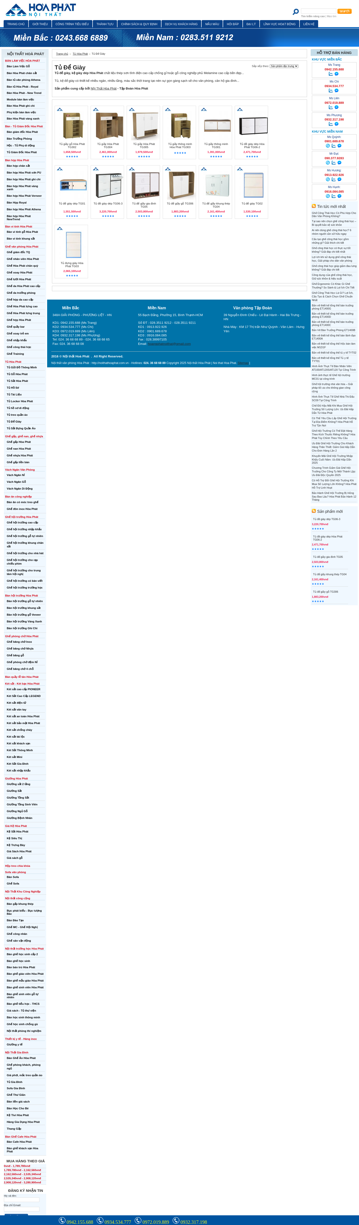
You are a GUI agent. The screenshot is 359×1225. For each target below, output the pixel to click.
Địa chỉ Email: (12, 1205)
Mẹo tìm (331, 16)
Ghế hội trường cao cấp (22, 522)
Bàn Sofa (13, 877)
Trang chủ (62, 53)
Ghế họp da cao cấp (20, 299)
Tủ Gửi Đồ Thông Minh (22, 367)
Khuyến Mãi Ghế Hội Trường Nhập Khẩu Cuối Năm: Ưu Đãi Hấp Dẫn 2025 (332, 459)
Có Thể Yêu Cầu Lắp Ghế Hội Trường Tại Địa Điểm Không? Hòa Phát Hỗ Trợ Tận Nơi (334, 422)
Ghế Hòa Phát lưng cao (22, 306)
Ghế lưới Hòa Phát (19, 279)
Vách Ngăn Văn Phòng (20, 469)
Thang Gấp (14, 1128)
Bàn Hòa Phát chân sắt (22, 73)
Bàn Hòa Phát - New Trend (24, 92)
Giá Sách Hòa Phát (19, 851)
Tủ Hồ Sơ (13, 387)
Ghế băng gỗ (15, 655)
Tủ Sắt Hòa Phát (17, 380)
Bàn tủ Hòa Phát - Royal (22, 86)
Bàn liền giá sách (18, 1101)
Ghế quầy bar (16, 326)
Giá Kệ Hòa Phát (16, 825)
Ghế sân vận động (19, 940)
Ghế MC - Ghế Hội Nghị (22, 927)
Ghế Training (15, 353)
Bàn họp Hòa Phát (17, 160)
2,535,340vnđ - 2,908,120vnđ (22, 1178)
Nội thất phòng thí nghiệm (24, 1030)
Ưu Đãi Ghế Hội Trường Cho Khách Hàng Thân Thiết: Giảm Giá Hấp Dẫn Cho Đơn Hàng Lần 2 (333, 447)
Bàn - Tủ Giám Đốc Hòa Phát (24, 126)
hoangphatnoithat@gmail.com (169, 344)
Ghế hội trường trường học (25, 587)
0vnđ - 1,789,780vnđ (17, 1166)
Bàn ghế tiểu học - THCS (23, 1003)
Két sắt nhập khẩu (18, 770)
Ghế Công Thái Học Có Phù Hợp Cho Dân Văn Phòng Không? (334, 215)
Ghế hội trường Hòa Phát (21, 516)
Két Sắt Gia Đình (18, 763)
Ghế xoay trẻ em (18, 333)
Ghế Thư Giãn (16, 1094)
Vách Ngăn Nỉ (16, 475)
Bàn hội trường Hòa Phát (21, 595)
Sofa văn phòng (15, 872)
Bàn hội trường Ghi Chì (22, 628)
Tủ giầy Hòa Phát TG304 (108, 146)
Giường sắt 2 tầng (18, 784)
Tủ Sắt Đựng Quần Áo (21, 428)
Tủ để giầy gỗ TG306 (180, 203)
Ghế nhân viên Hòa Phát (23, 258)
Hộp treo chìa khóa (17, 865)
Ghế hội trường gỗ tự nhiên (25, 536)
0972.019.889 (156, 1222)
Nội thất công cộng (17, 898)
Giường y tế (14, 1044)
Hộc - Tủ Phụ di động (21, 145)
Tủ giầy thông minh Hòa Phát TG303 (180, 146)
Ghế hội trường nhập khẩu (24, 529)
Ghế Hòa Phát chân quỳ (22, 265)
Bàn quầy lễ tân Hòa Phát (21, 676)
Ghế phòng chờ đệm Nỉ (22, 662)
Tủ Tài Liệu (14, 394)
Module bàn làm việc (20, 99)
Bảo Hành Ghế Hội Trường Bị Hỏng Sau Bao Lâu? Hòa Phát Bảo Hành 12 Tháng (334, 496)
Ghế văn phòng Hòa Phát (21, 246)
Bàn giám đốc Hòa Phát (22, 131)
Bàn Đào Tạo (15, 920)
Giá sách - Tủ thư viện (21, 1010)
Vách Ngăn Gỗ (16, 481)
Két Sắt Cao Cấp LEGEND (24, 696)
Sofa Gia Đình (16, 1088)
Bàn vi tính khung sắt (21, 238)
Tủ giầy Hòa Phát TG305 (144, 146)
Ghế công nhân (17, 933)
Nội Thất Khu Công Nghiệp (23, 891)
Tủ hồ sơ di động (18, 408)
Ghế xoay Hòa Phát (19, 272)
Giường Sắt (14, 790)
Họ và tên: (10, 1195)
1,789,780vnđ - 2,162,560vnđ (22, 1170)
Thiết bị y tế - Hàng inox (21, 1038)
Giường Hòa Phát (16, 778)
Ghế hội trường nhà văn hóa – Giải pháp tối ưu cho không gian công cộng (332, 388)
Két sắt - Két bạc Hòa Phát (22, 683)
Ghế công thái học (19, 347)
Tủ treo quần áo (17, 414)
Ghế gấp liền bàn (18, 462)
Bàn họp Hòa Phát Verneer (24, 195)
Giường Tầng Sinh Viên (22, 804)
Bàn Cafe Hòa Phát (19, 1141)
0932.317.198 (194, 1222)
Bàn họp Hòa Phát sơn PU (24, 172)
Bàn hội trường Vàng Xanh (24, 621)
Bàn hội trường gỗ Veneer (24, 614)
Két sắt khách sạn (18, 743)
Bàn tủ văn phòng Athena (23, 79)
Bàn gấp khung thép (20, 903)
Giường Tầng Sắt (18, 797)
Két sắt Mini (14, 757)
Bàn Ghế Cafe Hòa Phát (20, 1136)
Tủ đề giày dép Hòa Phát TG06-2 (252, 146)
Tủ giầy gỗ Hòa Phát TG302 (72, 146)
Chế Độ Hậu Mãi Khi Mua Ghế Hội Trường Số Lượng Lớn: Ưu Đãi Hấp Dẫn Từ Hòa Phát (333, 409)
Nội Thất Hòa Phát (104, 88)
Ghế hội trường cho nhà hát (25, 553)
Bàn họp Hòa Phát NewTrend (19, 218)
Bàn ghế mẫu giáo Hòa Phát (25, 980)
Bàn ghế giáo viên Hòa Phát (25, 973)
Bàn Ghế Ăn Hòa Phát (21, 1058)
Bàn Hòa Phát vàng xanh (23, 118)
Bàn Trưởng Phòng (19, 138)
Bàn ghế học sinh (18, 961)
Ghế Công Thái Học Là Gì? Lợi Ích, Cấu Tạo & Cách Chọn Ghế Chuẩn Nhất (332, 296)
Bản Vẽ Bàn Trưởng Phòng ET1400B (333, 330)
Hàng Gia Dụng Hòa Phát (23, 1121)
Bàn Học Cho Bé (18, 1108)
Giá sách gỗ (14, 857)
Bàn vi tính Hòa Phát (18, 226)
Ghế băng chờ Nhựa (20, 648)
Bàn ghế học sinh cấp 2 (22, 954)
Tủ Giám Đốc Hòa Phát (22, 152)
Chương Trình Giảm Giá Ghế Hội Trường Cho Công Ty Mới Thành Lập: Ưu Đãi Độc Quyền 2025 (334, 471)
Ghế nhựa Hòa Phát (20, 455)
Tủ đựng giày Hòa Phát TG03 (72, 265)
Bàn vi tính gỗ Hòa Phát (22, 231)
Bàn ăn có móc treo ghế (22, 502)
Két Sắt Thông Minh (20, 750)
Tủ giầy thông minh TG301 (216, 146)
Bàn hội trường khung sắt (24, 607)
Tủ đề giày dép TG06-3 (108, 203)
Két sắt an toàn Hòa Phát (23, 716)
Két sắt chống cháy (19, 729)
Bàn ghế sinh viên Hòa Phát (25, 987)
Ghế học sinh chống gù (22, 1024)
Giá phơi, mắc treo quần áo (24, 1075)
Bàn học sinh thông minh (23, 1017)
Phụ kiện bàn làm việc (21, 112)
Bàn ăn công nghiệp (18, 496)
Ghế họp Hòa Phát (19, 319)
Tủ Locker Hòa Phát (20, 401)
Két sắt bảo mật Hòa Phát (23, 723)
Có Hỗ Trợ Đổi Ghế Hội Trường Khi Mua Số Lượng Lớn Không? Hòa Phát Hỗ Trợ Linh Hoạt (334, 484)
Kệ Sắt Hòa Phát (17, 831)
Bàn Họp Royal (17, 202)
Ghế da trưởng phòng (21, 292)
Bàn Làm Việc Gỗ (18, 66)
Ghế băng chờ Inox (19, 641)
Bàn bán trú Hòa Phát (21, 967)
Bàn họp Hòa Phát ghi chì (23, 179)
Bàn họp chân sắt (18, 165)
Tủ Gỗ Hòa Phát (17, 374)
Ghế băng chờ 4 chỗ (20, 668)
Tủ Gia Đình (14, 1082)
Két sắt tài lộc (16, 736)
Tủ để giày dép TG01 (72, 203)
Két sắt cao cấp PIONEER (23, 689)
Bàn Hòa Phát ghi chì (21, 105)
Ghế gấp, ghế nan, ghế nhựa (24, 436)
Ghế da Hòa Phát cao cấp (23, 286)
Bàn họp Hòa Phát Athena (24, 209)
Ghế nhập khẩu (17, 340)
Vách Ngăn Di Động (20, 488)
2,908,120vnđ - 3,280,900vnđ (22, 1182)
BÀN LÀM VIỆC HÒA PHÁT (22, 60)
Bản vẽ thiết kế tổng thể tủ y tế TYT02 (334, 352)
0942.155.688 (80, 1222)
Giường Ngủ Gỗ (17, 811)
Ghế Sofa (13, 883)
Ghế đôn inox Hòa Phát (22, 508)
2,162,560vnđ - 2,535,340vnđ (22, 1174)
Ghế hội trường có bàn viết (25, 580)
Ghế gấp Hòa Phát (19, 441)
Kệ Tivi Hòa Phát (18, 1115)
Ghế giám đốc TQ (18, 252)
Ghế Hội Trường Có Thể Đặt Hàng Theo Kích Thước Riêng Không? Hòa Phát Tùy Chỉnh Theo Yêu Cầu (333, 434)
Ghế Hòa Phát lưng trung (23, 313)
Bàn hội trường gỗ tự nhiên (25, 601)
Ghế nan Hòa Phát (19, 448)
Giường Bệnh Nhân (19, 818)
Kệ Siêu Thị (14, 838)
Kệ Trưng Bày (16, 845)
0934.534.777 (118, 1222)
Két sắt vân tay (16, 709)
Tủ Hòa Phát (13, 361)
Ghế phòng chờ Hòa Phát (21, 636)
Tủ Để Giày (14, 421)
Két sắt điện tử (16, 702)
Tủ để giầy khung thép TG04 (216, 205)
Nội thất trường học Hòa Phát (24, 948)
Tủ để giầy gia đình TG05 (144, 205)
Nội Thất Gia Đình (16, 1052)
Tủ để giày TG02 (252, 203)
